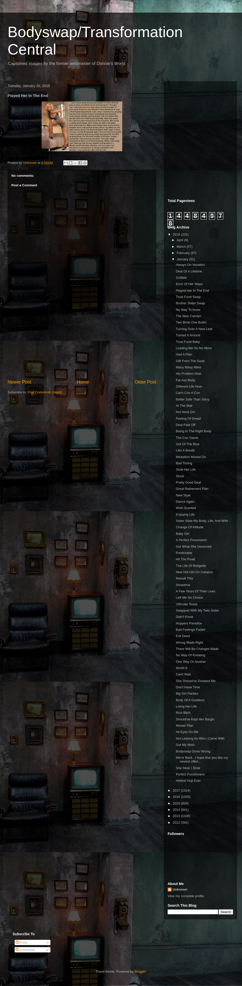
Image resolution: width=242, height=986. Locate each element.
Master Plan (184, 725)
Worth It (181, 668)
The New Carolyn (188, 316)
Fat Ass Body (185, 380)
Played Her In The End (192, 290)
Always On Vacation (190, 265)
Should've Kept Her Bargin (195, 719)
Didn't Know (184, 617)
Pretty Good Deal (188, 482)
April (180, 240)
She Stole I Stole (188, 768)
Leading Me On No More (193, 348)
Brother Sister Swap (190, 303)
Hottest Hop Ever (188, 780)
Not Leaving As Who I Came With (200, 738)
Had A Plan (184, 354)
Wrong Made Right (189, 642)
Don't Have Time (188, 687)
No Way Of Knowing (190, 655)
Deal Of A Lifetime (189, 271)
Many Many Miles (188, 367)
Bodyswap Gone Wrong (193, 751)
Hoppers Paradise (189, 623)
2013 (177, 816)
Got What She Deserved (193, 546)
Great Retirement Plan (192, 489)
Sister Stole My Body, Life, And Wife (202, 521)
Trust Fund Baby (188, 342)
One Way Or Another (191, 662)
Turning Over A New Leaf (194, 329)
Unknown (180, 889)
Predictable (184, 553)
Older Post (145, 382)
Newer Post (19, 382)
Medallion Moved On (191, 457)
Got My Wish (185, 745)
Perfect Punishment (190, 774)
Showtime (183, 585)
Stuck (180, 476)
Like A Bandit (185, 450)
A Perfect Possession (191, 540)
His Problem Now (188, 373)
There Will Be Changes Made (197, 649)
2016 (177, 797)
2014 (177, 810)
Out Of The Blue (187, 444)
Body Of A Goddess (190, 700)
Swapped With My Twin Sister (197, 610)
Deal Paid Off (185, 425)
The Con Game (187, 438)
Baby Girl (182, 534)
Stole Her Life (186, 469)
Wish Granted (186, 508)
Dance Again (185, 501)
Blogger (140, 971)
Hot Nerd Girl (185, 412)
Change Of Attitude (189, 527)
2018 (177, 234)
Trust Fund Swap (188, 297)
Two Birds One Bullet (191, 322)
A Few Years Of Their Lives (195, 591)
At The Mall (184, 406)
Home (83, 382)
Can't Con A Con (188, 393)
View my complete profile (186, 896)
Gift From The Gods (190, 361)
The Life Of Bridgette (191, 566)
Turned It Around (188, 335)
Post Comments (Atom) (45, 392)
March (182, 246)
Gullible (181, 278)
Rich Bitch (183, 713)
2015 (177, 803)
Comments (25, 950)
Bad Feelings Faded (190, 629)
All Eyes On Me (187, 732)
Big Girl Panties (187, 693)
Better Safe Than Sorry (192, 399)
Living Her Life (186, 706)
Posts (22, 942)
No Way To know (188, 310)
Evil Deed (183, 636)
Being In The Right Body (193, 431)
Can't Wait (183, 674)
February (184, 253)
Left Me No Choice (189, 597)
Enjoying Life (185, 514)
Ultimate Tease (186, 604)
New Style (183, 495)
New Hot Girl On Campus (194, 572)
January (183, 259)
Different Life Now (189, 386)
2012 (177, 822)
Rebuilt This (184, 578)
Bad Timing (184, 463)
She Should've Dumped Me (196, 681)
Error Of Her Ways (189, 284)
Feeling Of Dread (188, 418)
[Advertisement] (82, 340)
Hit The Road (185, 559)
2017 (177, 790)
